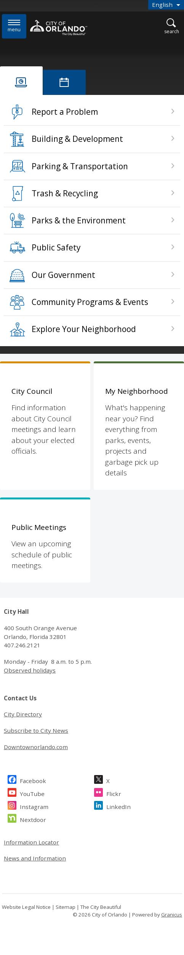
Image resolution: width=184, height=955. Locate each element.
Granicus (171, 914)
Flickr (113, 793)
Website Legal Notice (26, 907)
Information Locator (31, 842)
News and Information (35, 858)
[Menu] (14, 26)
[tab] (21, 80)
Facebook (33, 780)
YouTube (32, 793)
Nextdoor (33, 818)
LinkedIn (118, 806)
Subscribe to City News (36, 730)
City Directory (23, 714)
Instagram (34, 806)
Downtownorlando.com (36, 747)
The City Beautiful (100, 907)
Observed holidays (30, 670)
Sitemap (65, 907)
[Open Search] (171, 26)
